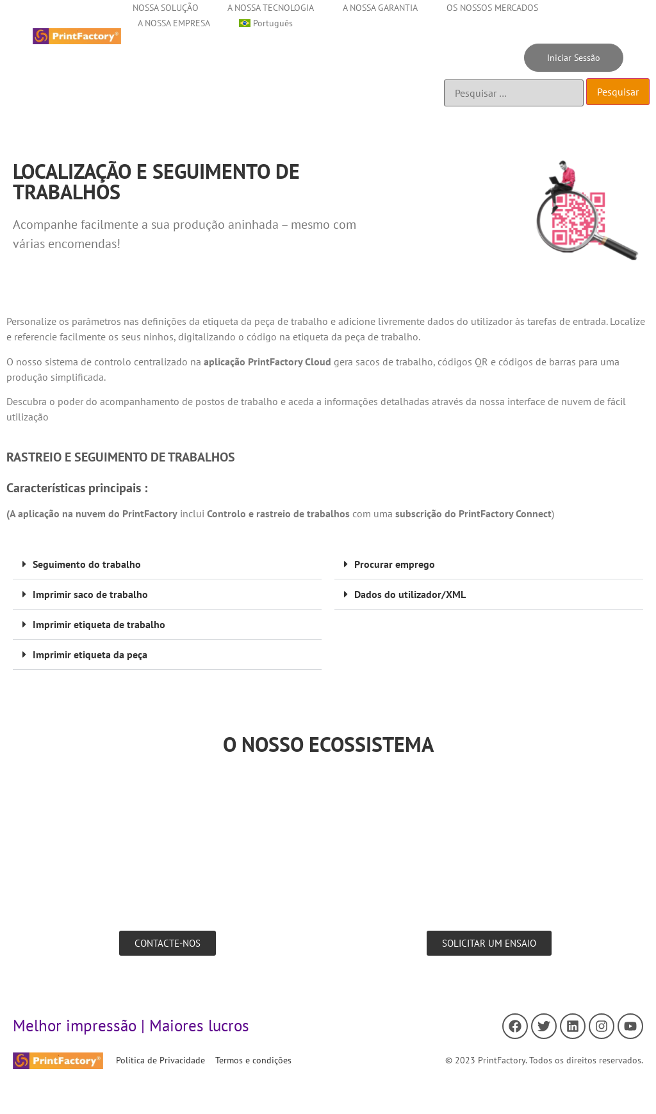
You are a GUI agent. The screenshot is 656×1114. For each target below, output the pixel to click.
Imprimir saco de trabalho (90, 594)
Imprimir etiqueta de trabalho (99, 624)
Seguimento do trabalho (87, 564)
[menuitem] (265, 23)
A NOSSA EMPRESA (174, 23)
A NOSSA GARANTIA (380, 7)
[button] (167, 564)
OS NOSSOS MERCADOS (492, 7)
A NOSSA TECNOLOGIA (270, 7)
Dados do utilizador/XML (410, 594)
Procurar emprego (394, 564)
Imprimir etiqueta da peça (90, 654)
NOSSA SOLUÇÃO (166, 7)
